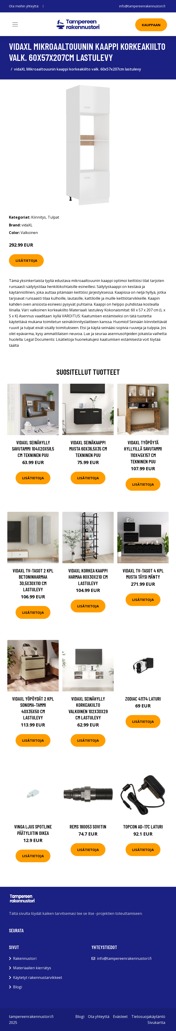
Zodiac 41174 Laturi (143, 698)
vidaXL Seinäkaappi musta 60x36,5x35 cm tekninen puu (88, 448)
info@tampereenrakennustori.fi (142, 6)
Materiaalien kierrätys (32, 967)
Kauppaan (151, 25)
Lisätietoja (26, 260)
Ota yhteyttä (98, 1016)
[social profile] (43, 6)
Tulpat (53, 217)
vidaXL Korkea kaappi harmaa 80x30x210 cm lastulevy (88, 577)
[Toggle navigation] (15, 24)
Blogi (17, 986)
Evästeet (120, 1016)
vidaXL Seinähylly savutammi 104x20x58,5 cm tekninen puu (33, 448)
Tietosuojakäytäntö (148, 1016)
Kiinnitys (38, 217)
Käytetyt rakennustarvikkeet (37, 977)
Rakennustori (24, 958)
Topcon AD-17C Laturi (143, 826)
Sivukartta (156, 1022)
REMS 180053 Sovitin (88, 826)
